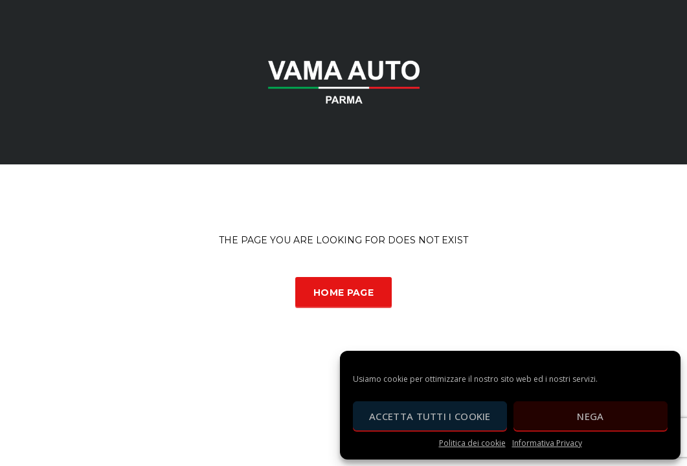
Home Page (343, 292)
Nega (590, 416)
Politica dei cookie (472, 443)
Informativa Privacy (547, 443)
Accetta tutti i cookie (430, 416)
